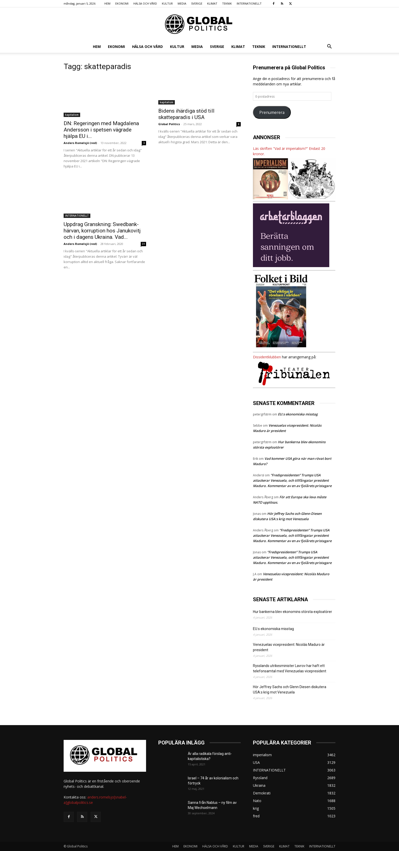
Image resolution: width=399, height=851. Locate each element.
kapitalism (72, 114)
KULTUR (167, 3)
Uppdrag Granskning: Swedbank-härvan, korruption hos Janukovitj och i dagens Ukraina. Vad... (102, 230)
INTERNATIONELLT (249, 3)
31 (143, 244)
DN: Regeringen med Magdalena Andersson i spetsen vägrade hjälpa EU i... (101, 129)
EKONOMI (122, 3)
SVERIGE (196, 3)
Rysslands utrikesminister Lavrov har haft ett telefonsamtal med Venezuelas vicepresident (289, 668)
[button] (329, 47)
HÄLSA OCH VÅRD (145, 3)
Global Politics (169, 124)
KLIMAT (212, 3)
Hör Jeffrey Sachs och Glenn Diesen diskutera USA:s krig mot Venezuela (289, 689)
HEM (107, 3)
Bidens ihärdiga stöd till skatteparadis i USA (186, 114)
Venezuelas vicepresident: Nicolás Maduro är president (289, 647)
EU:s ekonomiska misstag (298, 414)
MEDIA (182, 3)
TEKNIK (227, 3)
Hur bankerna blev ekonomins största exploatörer (293, 612)
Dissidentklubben (267, 357)
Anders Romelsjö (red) (80, 143)
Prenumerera (271, 112)
